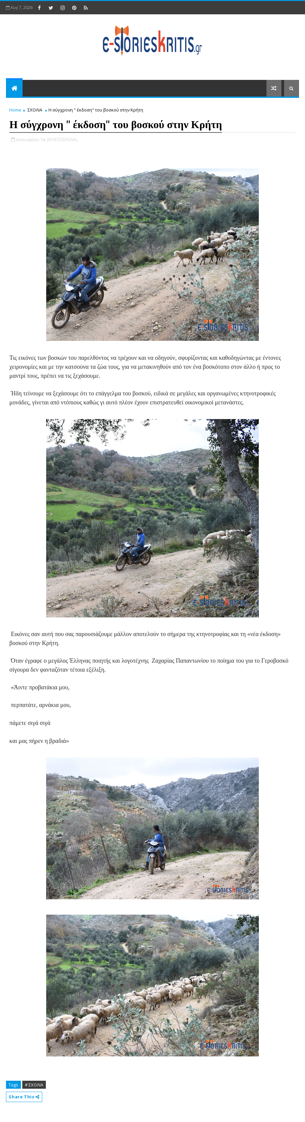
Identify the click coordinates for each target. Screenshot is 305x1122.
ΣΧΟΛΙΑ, (70, 139)
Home (15, 110)
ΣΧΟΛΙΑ (35, 110)
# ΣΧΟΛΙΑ (34, 1085)
